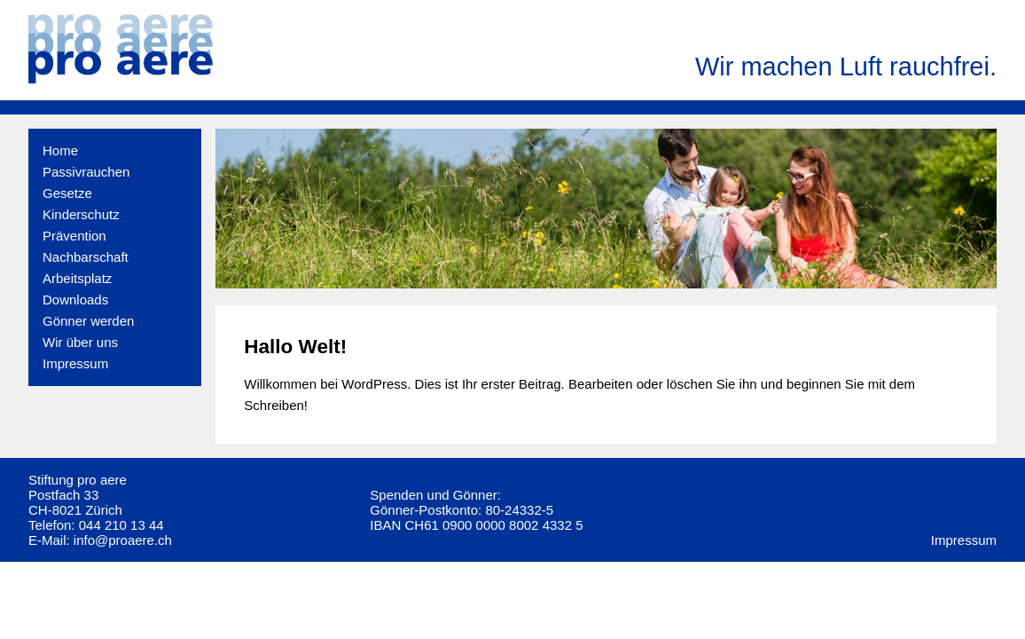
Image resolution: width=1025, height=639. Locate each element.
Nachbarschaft (86, 256)
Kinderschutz (81, 214)
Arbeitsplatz (77, 278)
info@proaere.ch (123, 540)
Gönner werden (88, 320)
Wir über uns (80, 342)
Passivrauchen (86, 171)
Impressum (75, 363)
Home (60, 150)
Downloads (75, 299)
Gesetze (67, 193)
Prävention (74, 235)
